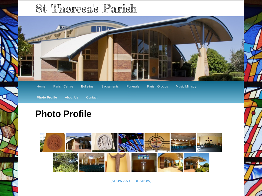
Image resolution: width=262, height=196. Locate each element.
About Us (71, 97)
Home (41, 86)
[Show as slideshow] (131, 181)
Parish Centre (63, 86)
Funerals (132, 86)
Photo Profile (47, 97)
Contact (91, 97)
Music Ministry (186, 86)
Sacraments (109, 86)
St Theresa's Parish (86, 8)
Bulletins (87, 86)
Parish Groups (157, 86)
